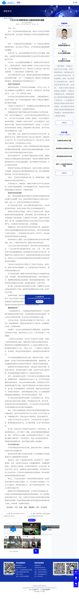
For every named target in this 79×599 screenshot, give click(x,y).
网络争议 (11, 18)
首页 (6, 18)
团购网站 (32, 507)
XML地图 (36, 591)
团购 (25, 507)
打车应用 (44, 507)
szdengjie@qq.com (42, 574)
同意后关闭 (39, 301)
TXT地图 (42, 591)
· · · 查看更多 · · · (64, 122)
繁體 (19, 2)
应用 (20, 507)
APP (37, 507)
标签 (11, 507)
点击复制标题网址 (28, 22)
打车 (16, 507)
